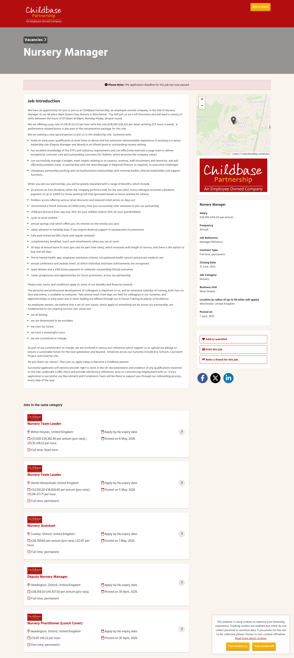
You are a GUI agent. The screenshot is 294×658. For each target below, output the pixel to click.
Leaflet (235, 154)
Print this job (212, 349)
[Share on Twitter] (215, 378)
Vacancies (35, 40)
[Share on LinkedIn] (228, 378)
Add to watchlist (214, 339)
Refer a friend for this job (220, 359)
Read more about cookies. (251, 638)
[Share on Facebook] (202, 378)
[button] (233, 120)
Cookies (28, 639)
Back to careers (260, 7)
